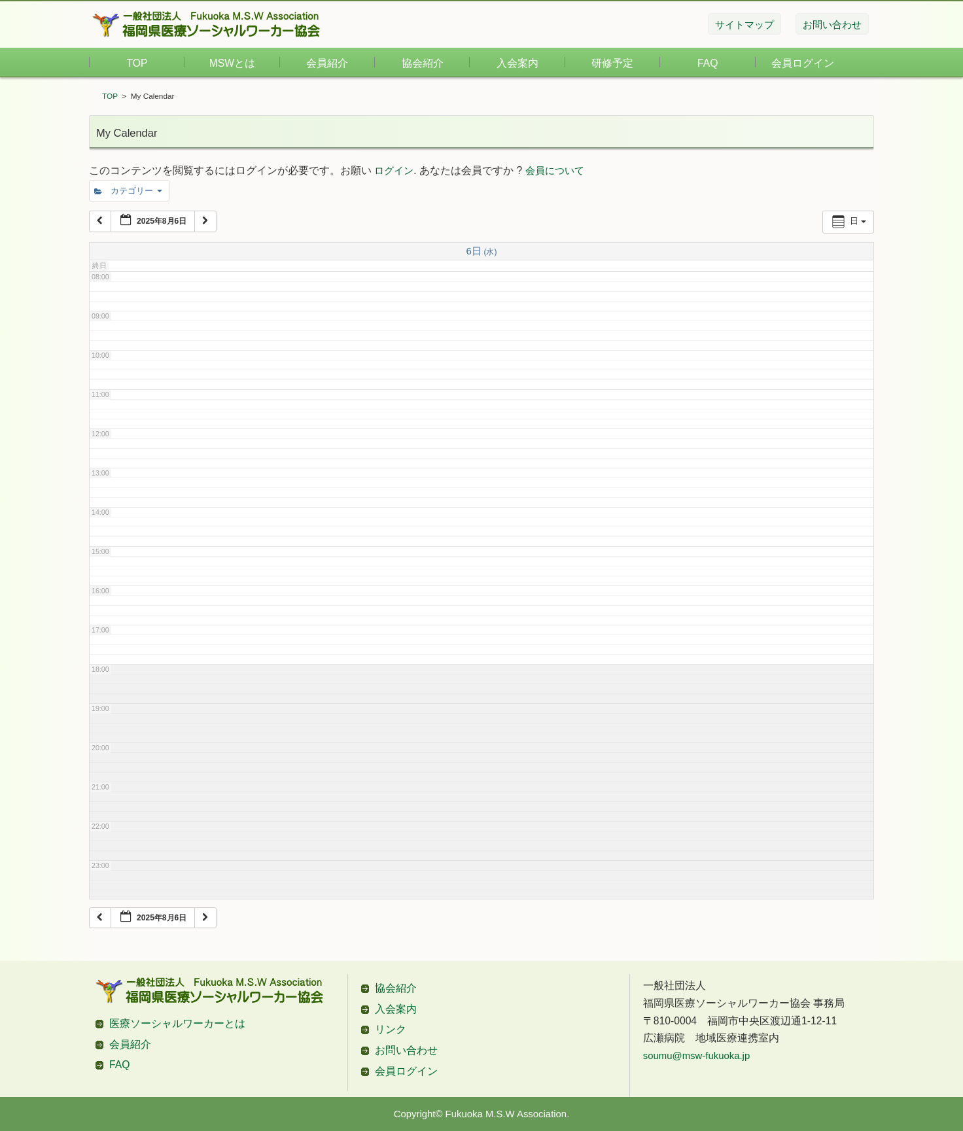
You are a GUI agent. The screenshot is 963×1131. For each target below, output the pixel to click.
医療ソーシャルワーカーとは (177, 1023)
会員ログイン (802, 63)
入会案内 (517, 63)
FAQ (707, 63)
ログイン (393, 170)
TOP (137, 63)
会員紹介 (327, 63)
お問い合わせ (406, 1050)
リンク (390, 1029)
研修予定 (612, 63)
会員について (554, 170)
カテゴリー (128, 191)
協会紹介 (423, 63)
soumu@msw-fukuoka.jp (696, 1055)
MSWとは (232, 63)
